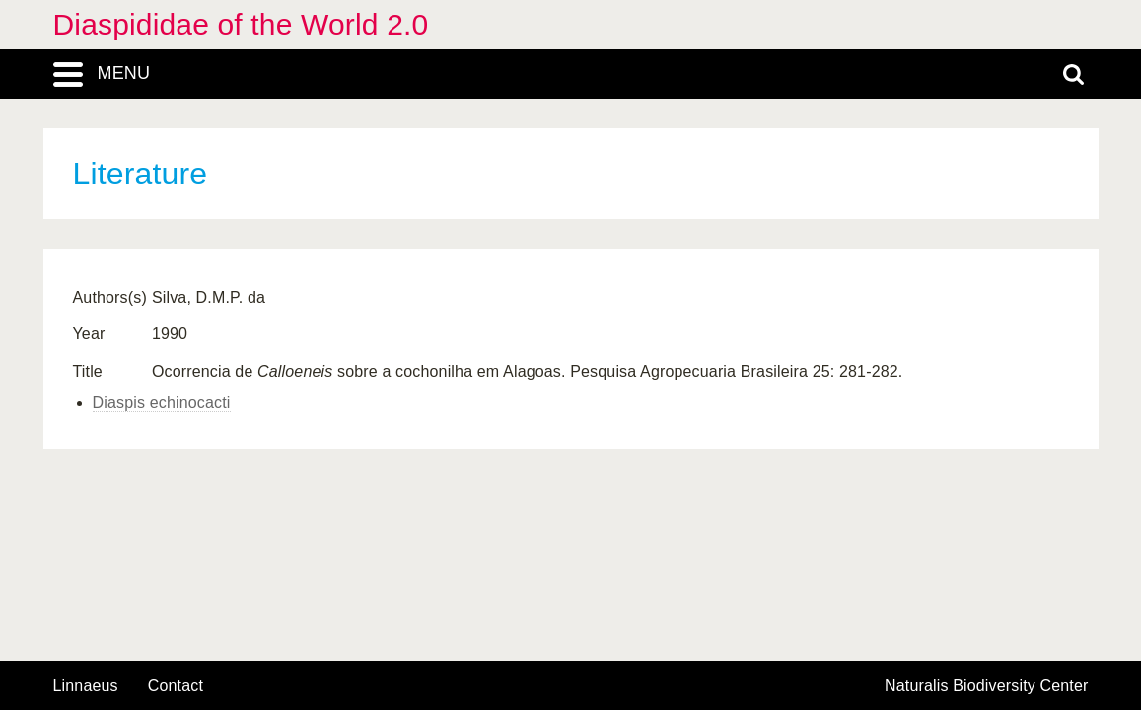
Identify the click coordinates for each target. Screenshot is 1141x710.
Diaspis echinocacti (162, 402)
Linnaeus (85, 686)
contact (175, 685)
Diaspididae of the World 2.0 (241, 24)
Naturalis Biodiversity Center (987, 686)
